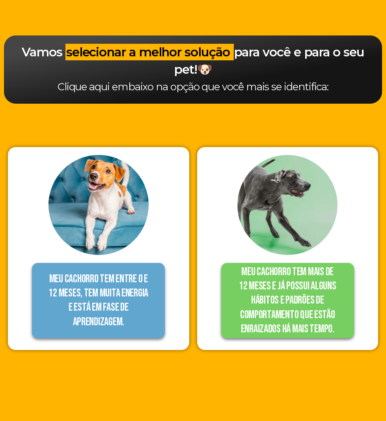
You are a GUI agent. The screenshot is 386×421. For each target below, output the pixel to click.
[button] (98, 300)
